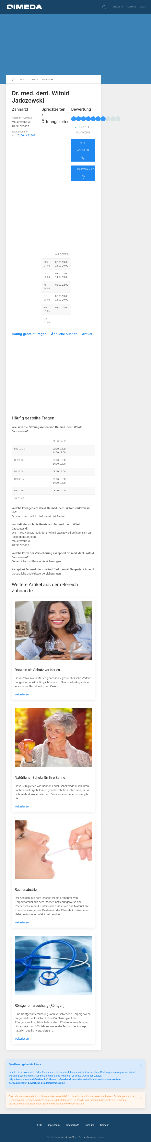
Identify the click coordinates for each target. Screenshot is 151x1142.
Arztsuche (48, 79)
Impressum (54, 1125)
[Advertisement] (75, 44)
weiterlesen (22, 694)
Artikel (87, 334)
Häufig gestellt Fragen (29, 334)
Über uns (89, 1125)
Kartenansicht (86, 173)
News (23, 79)
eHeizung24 (68, 1137)
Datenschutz (72, 1125)
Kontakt (131, 7)
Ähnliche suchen (64, 334)
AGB (39, 1125)
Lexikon (33, 79)
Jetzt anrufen (83, 150)
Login (143, 7)
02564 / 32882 (26, 135)
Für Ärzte (117, 7)
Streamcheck (85, 1137)
